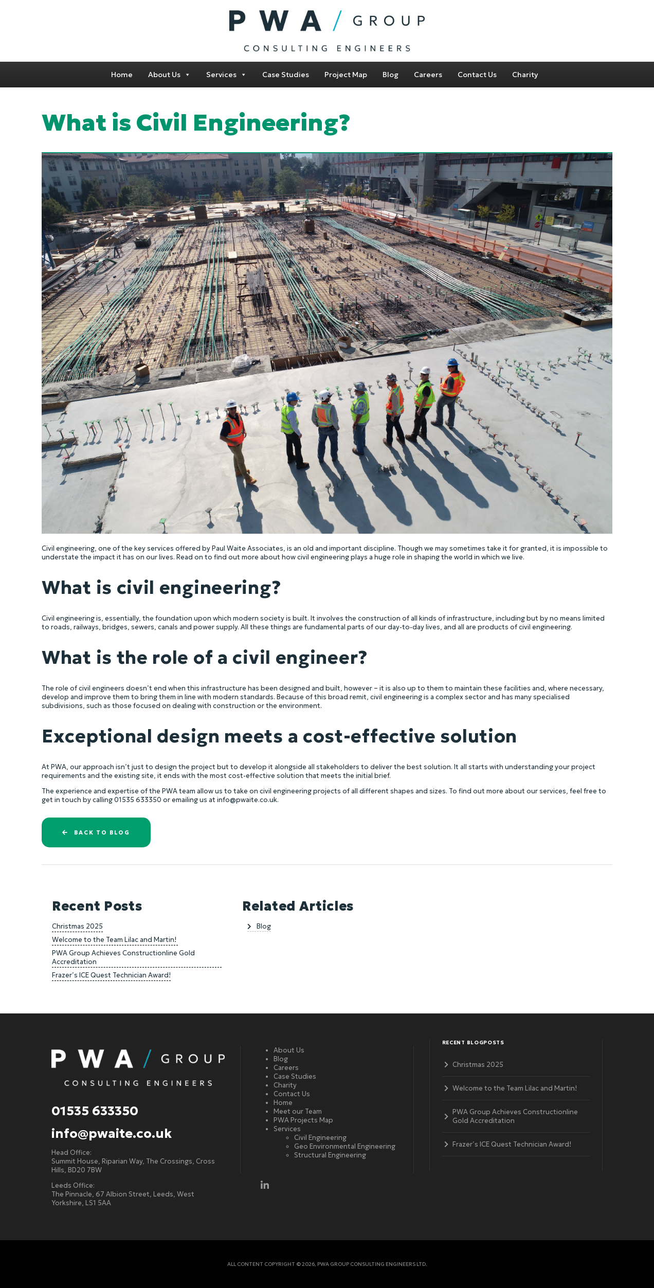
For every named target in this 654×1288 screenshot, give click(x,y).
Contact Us (477, 74)
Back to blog (96, 832)
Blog (390, 74)
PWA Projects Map (303, 1120)
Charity (525, 74)
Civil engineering (68, 548)
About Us (169, 74)
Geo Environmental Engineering (344, 1146)
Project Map (345, 74)
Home (122, 74)
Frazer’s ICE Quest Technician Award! (111, 975)
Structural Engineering (330, 1155)
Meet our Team (298, 1111)
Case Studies (285, 74)
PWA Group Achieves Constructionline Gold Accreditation (123, 957)
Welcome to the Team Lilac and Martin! (115, 939)
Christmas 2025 (77, 926)
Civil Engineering (320, 1137)
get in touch (61, 799)
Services (226, 74)
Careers (428, 74)
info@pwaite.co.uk (111, 1133)
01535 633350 (94, 1111)
